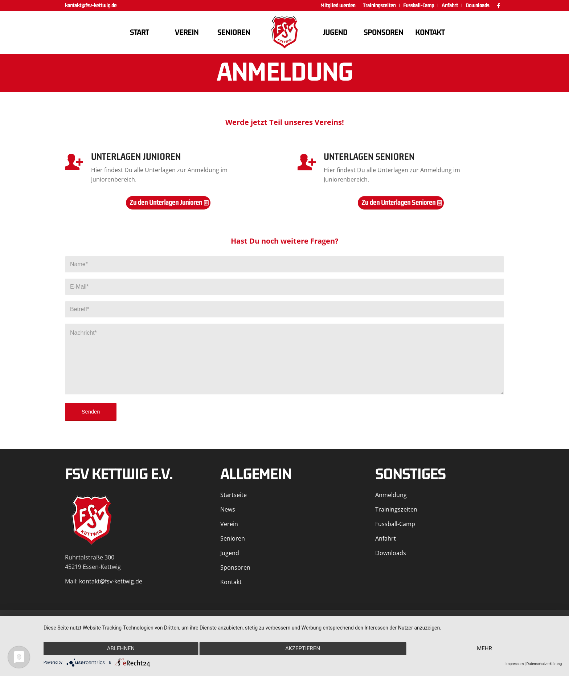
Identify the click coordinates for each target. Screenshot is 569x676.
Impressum (514, 664)
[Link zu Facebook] (498, 5)
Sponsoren (235, 567)
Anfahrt (385, 538)
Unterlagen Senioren (369, 157)
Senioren (232, 538)
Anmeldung (391, 495)
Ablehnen (121, 648)
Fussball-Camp (395, 524)
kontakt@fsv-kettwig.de (90, 5)
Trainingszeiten (396, 509)
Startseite (233, 495)
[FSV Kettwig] (284, 32)
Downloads (390, 553)
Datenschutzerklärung (544, 664)
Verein (229, 524)
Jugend (229, 553)
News (227, 509)
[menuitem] (338, 5)
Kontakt (231, 582)
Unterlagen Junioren (136, 157)
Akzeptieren (302, 648)
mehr (484, 648)
